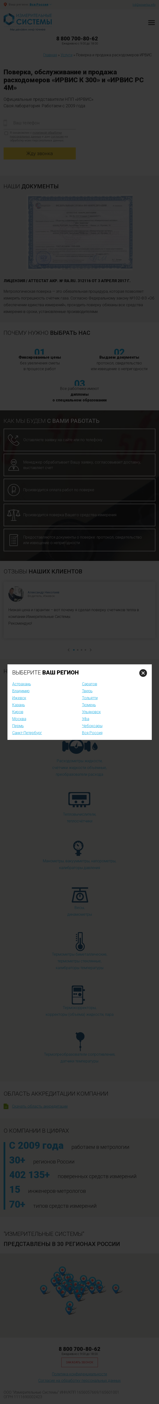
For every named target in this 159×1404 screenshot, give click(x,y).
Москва (19, 719)
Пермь (18, 726)
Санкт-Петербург (27, 733)
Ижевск (19, 698)
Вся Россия (92, 733)
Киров (17, 712)
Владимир (21, 691)
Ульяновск (91, 712)
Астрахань (21, 684)
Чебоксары (92, 726)
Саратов (89, 684)
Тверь (87, 691)
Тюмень (89, 705)
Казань (18, 705)
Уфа (85, 719)
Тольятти (90, 698)
